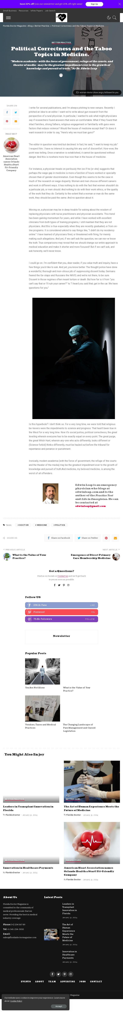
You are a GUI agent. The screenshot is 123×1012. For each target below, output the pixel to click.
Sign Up (94, 4)
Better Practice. (61, 500)
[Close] (119, 4)
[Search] (114, 17)
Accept (37, 1005)
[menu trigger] (9, 17)
